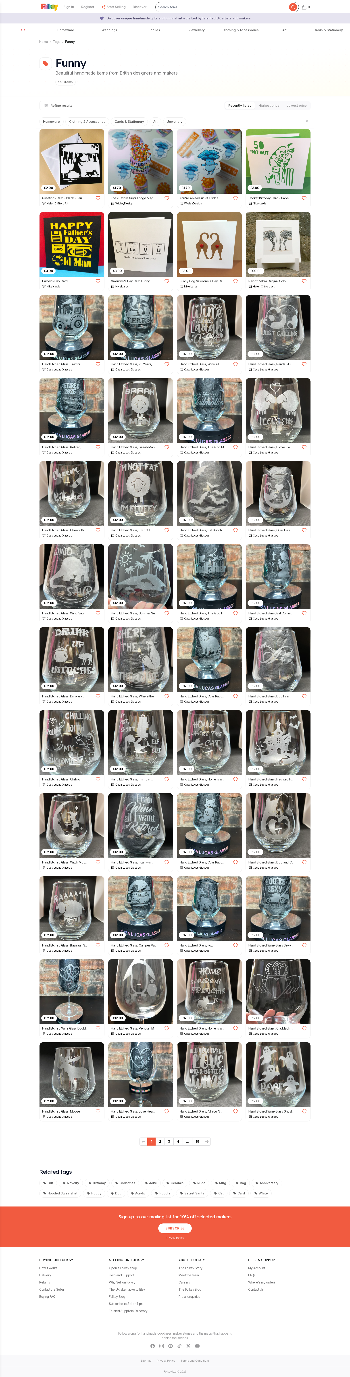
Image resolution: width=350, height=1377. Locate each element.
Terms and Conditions (195, 1360)
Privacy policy (175, 1237)
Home (43, 42)
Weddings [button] (109, 30)
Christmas (125, 1183)
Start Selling (113, 7)
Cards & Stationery (129, 121)
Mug (220, 1183)
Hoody (94, 1193)
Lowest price (297, 105)
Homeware (51, 121)
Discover (139, 7)
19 (197, 1141)
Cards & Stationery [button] (328, 30)
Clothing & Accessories (87, 121)
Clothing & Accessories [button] (241, 30)
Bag (240, 1183)
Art (155, 121)
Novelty (70, 1183)
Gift (48, 1183)
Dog (116, 1193)
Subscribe (175, 1228)
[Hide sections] (307, 121)
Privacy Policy (166, 1360)
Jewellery (174, 121)
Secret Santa (192, 1193)
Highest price (269, 105)
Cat (219, 1193)
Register (87, 7)
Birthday (97, 1183)
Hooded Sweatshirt (60, 1193)
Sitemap (146, 1360)
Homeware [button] (65, 30)
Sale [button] (22, 30)
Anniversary (266, 1183)
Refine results (58, 105)
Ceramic (174, 1183)
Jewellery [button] (197, 30)
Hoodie (163, 1193)
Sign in (68, 7)
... (187, 1141)
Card (239, 1193)
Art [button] (284, 30)
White (261, 1193)
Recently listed (240, 105)
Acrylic (138, 1193)
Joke (151, 1183)
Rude (199, 1183)
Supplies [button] (153, 30)
